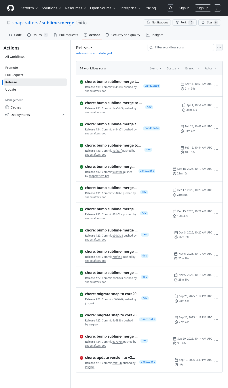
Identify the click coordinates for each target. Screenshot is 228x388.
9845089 (117, 87)
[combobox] (181, 47)
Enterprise (130, 8)
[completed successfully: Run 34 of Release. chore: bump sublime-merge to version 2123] (110, 124)
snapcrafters (25, 23)
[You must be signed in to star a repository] (209, 22)
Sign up (203, 8)
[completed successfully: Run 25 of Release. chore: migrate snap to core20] (108, 315)
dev (149, 107)
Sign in (184, 8)
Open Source (103, 8)
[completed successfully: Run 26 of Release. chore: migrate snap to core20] (109, 293)
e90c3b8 (117, 235)
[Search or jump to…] (170, 8)
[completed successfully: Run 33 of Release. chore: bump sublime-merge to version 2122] (110, 145)
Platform (28, 8)
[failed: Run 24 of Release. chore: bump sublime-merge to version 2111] (108, 336)
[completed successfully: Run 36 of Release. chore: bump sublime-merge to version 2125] (110, 81)
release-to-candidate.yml (94, 53)
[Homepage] (10, 8)
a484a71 (117, 129)
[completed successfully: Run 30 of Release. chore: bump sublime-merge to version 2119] (108, 209)
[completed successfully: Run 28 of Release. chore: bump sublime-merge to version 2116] (109, 251)
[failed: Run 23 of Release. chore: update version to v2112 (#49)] (108, 357)
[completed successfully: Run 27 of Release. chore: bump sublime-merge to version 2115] (109, 272)
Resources (76, 8)
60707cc (117, 342)
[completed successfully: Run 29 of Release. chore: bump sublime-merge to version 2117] (109, 230)
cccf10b (117, 363)
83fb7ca (117, 214)
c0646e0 (117, 299)
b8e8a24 (117, 278)
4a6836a (117, 320)
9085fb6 (117, 172)
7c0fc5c (117, 257)
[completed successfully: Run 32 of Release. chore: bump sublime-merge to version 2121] (107, 166)
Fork (184, 22)
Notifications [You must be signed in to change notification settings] (157, 22)
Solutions (52, 8)
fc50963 (117, 193)
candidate (152, 86)
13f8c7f (117, 151)
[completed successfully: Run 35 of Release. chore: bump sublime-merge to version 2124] (111, 102)
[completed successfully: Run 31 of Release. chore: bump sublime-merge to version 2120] (108, 187)
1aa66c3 (117, 108)
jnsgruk (89, 303)
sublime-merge (58, 23)
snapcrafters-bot (95, 91)
